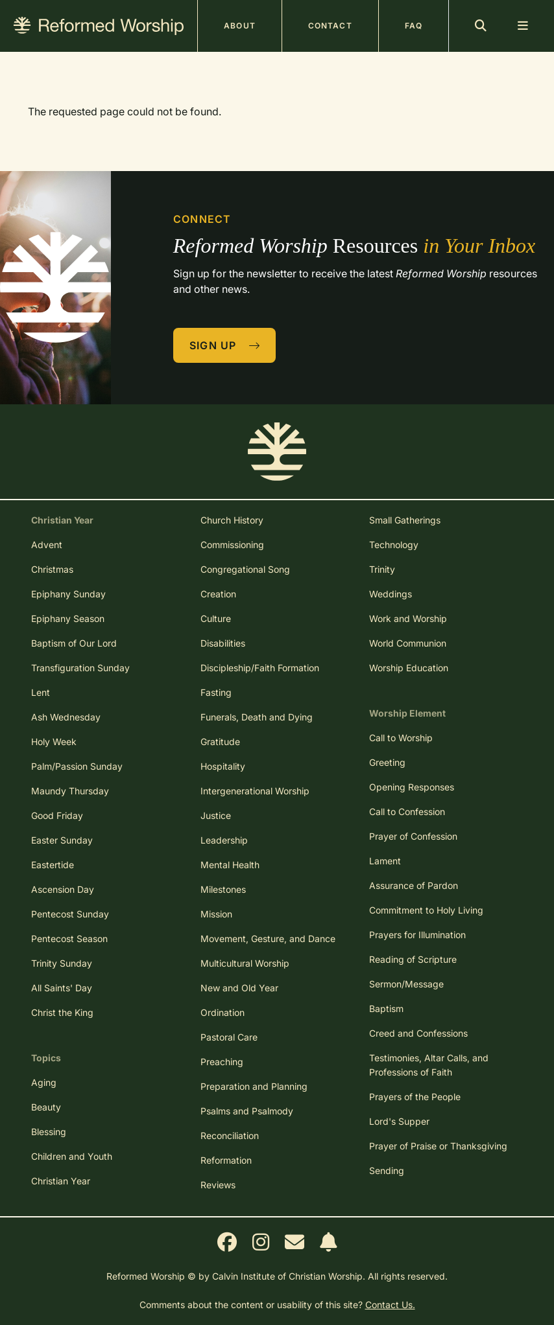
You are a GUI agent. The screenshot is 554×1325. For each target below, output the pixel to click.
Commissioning (232, 544)
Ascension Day (62, 889)
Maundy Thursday (70, 790)
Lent (40, 692)
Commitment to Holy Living (426, 910)
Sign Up (225, 345)
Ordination (222, 1012)
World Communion (407, 643)
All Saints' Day (61, 987)
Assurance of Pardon (413, 885)
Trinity (382, 569)
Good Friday (57, 815)
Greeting (387, 762)
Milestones (223, 889)
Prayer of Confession (413, 836)
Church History (231, 519)
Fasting (216, 692)
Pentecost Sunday (70, 913)
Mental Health (229, 864)
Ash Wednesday (66, 716)
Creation (218, 593)
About (240, 25)
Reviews (217, 1184)
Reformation (226, 1160)
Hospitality (222, 766)
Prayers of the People (415, 1096)
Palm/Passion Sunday (77, 766)
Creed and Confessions (418, 1033)
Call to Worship (401, 737)
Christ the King (62, 1012)
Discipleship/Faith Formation (259, 667)
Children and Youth (71, 1156)
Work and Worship (408, 618)
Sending (386, 1170)
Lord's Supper (399, 1121)
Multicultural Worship (244, 963)
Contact (330, 25)
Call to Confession (407, 811)
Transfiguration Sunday (80, 667)
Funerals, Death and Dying (256, 716)
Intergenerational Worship (254, 790)
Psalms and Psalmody (246, 1110)
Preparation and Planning (253, 1086)
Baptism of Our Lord (74, 643)
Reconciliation (229, 1135)
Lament (385, 860)
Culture (215, 618)
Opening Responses (411, 786)
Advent (46, 544)
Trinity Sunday (61, 963)
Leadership (224, 840)
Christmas (52, 569)
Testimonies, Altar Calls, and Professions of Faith (428, 1064)
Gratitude (220, 741)
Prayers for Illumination (417, 934)
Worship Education (408, 667)
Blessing (48, 1131)
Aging (43, 1082)
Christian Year (60, 1180)
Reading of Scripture (413, 959)
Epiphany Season (67, 618)
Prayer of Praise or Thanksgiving (438, 1145)
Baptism (386, 1008)
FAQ (413, 25)
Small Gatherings (404, 519)
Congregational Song (245, 569)
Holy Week (54, 741)
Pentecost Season (69, 938)
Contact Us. (390, 1304)
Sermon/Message (406, 983)
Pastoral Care (229, 1037)
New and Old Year (239, 987)
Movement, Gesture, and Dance (267, 938)
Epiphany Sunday (68, 593)
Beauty (46, 1106)
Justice (215, 815)
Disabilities (222, 643)
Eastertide (52, 864)
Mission (216, 913)
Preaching (221, 1061)
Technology (393, 544)
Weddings (390, 593)
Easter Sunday (62, 840)
